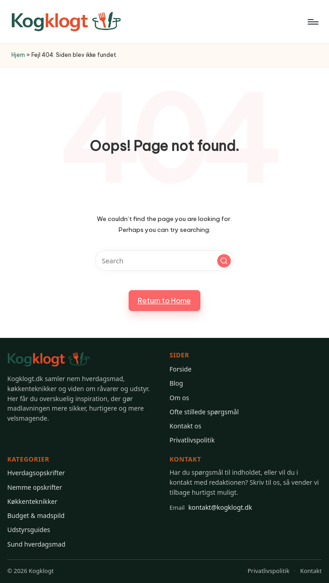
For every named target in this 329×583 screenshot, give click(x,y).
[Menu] (312, 22)
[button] (224, 261)
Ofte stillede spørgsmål (204, 411)
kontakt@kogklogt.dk (210, 507)
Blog (176, 383)
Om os (179, 397)
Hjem (18, 54)
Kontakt (311, 571)
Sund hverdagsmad (36, 544)
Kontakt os (185, 426)
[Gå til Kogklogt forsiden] (48, 359)
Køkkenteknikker (32, 501)
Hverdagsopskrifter (36, 472)
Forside (180, 369)
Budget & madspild (36, 515)
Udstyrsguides (28, 529)
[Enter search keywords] (164, 261)
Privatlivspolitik (191, 440)
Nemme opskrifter (34, 487)
